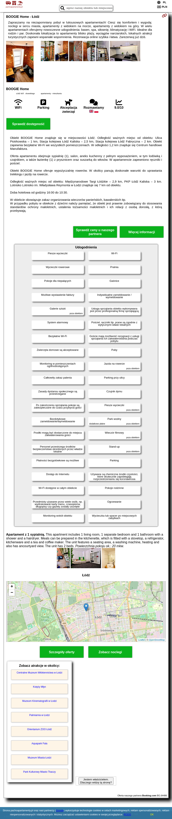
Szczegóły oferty (61, 652)
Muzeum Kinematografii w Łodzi (39, 701)
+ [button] (12, 587)
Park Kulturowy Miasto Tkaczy (39, 771)
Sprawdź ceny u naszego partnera (95, 232)
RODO (127, 814)
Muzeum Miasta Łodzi (39, 757)
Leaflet (141, 640)
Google (60, 810)
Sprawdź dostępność (28, 124)
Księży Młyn (39, 686)
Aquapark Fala (39, 743)
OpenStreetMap (157, 640)
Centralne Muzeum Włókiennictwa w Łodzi (39, 672)
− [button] (12, 593)
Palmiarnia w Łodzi (39, 715)
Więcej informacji (141, 232)
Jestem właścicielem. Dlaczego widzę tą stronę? (96, 781)
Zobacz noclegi (110, 652)
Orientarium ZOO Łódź (39, 729)
